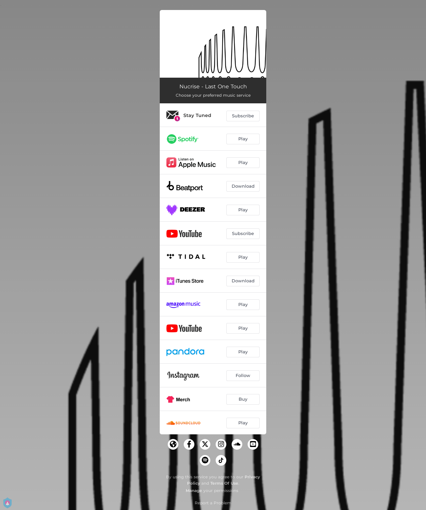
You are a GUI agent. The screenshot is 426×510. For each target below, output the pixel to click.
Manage (194, 490)
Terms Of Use (224, 483)
